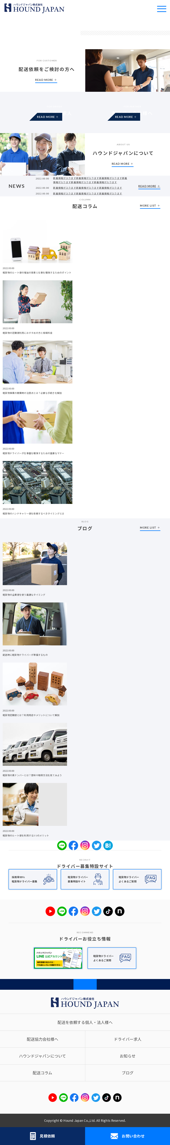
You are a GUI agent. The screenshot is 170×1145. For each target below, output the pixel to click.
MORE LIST (148, 205)
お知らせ (127, 1056)
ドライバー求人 (127, 1039)
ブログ (128, 1072)
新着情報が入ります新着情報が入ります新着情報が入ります (87, 187)
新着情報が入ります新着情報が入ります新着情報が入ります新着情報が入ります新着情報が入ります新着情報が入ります (90, 180)
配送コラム (42, 1072)
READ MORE (54, 119)
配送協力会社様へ (42, 1039)
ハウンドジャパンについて (42, 1056)
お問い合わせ (127, 1136)
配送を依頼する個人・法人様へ (85, 1022)
